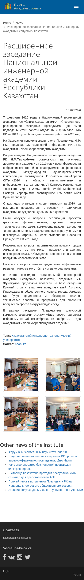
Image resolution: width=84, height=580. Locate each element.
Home (7, 22)
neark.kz (20, 344)
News (19, 22)
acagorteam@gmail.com (17, 537)
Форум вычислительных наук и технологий (37, 452)
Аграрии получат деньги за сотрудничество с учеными (45, 489)
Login (6, 571)
